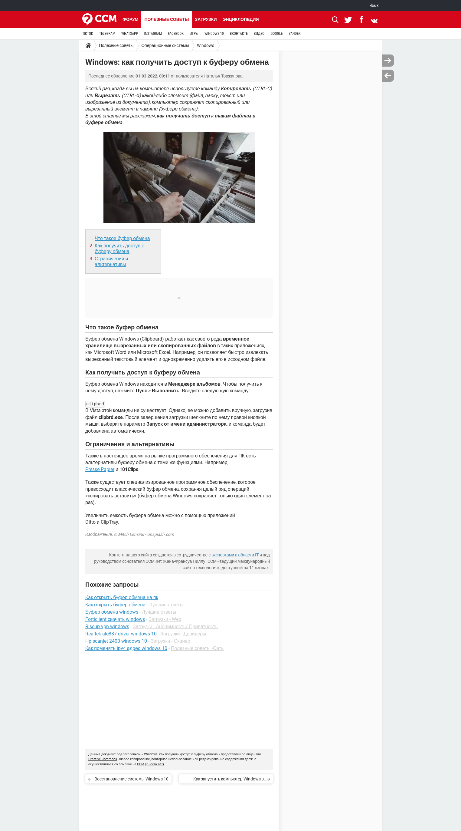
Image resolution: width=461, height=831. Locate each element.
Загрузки (206, 19)
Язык (374, 5)
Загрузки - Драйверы (183, 634)
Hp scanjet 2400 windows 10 (116, 641)
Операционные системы (165, 45)
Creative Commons (102, 759)
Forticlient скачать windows (115, 619)
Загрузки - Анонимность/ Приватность (175, 626)
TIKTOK (87, 33)
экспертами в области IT (235, 554)
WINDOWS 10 (214, 33)
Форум (130, 19)
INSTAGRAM (153, 33)
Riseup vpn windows (107, 626)
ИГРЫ (194, 33)
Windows (205, 45)
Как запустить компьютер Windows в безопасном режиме (228, 780)
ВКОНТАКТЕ (239, 33)
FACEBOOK (176, 33)
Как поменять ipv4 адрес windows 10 (126, 648)
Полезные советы (166, 19)
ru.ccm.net (154, 764)
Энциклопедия (241, 19)
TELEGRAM (107, 33)
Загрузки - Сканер (170, 641)
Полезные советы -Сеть (197, 648)
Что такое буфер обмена (122, 238)
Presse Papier (99, 469)
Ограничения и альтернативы (111, 261)
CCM (140, 764)
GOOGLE (276, 33)
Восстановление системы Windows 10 (131, 779)
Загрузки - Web (165, 619)
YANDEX (295, 33)
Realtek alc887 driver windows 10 (121, 634)
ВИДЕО (259, 33)
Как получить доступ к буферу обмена (119, 248)
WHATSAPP (129, 33)
